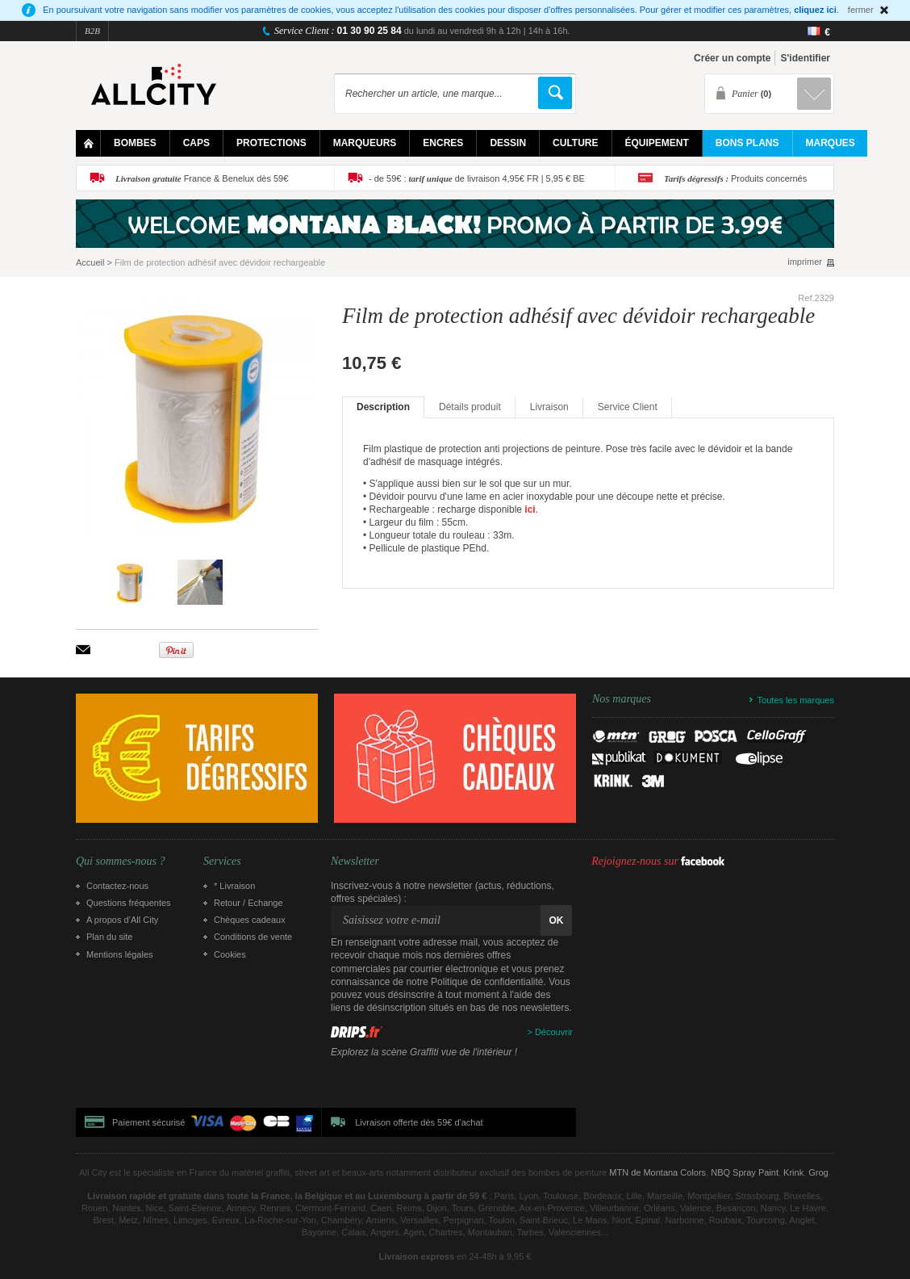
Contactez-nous (117, 886)
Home (88, 143)
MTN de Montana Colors (657, 1172)
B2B (92, 31)
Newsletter (355, 861)
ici (529, 509)
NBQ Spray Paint (745, 1172)
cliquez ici (815, 10)
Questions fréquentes (128, 903)
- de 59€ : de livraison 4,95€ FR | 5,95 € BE (477, 178)
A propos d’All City (122, 920)
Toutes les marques (796, 700)
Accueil (90, 262)
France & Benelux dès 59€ (201, 178)
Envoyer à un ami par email (83, 649)
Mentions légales (119, 954)
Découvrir (554, 1032)
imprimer (804, 262)
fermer (861, 10)
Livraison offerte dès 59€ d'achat (418, 1122)
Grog (818, 1172)
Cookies (230, 954)
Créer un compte (732, 58)
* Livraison (234, 886)
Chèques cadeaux (250, 920)
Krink (793, 1172)
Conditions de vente (253, 936)
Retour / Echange (248, 903)
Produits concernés (735, 178)
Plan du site (109, 936)
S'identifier (805, 58)
